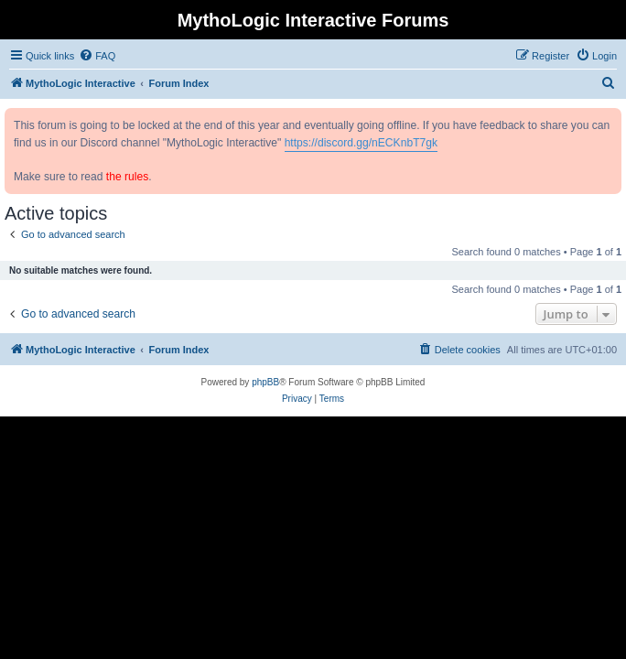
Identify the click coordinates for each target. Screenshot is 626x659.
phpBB (265, 382)
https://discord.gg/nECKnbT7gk (361, 142)
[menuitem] (97, 56)
